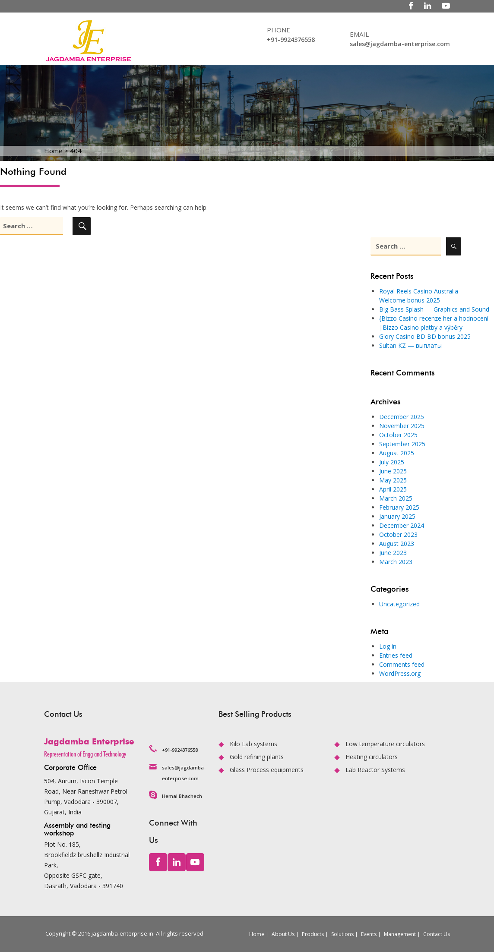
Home (256, 934)
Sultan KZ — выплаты (410, 345)
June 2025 (393, 471)
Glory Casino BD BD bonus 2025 (425, 336)
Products (313, 934)
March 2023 (395, 562)
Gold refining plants (257, 757)
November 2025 (401, 426)
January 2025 (397, 516)
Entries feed (395, 655)
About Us (283, 934)
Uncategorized (399, 604)
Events (369, 934)
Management (400, 934)
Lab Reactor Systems (375, 770)
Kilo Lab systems (253, 744)
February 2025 (399, 507)
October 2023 (398, 534)
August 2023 (396, 543)
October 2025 (398, 435)
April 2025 (393, 489)
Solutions (342, 934)
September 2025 (402, 444)
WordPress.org (400, 673)
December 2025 (401, 417)
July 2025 (391, 462)
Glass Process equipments (267, 770)
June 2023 (393, 553)
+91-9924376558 (291, 39)
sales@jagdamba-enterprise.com (400, 44)
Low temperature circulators (385, 744)
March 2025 (395, 498)
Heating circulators (371, 757)
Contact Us (436, 934)
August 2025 (396, 453)
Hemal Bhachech (182, 796)
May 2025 (393, 480)
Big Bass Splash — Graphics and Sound (434, 309)
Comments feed (401, 664)
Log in (387, 646)
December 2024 (401, 525)
